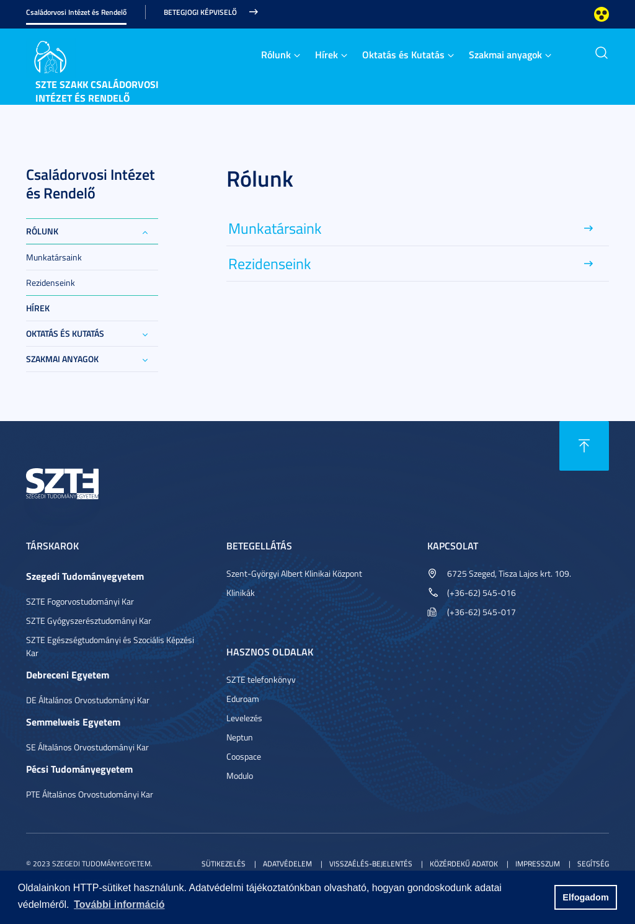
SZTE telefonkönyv (261, 679)
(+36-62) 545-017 (481, 612)
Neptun (239, 737)
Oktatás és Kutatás (403, 54)
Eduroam (242, 698)
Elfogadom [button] (585, 897)
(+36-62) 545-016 (481, 592)
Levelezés (244, 718)
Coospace (243, 756)
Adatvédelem (287, 863)
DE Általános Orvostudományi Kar (87, 700)
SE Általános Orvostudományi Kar (87, 747)
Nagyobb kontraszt (601, 14)
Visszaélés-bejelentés (370, 863)
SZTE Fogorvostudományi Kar (80, 601)
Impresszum (537, 863)
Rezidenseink (50, 282)
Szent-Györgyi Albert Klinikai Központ (294, 573)
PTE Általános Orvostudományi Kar (89, 794)
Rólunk (276, 54)
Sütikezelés (224, 863)
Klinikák (240, 592)
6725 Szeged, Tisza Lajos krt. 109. (509, 573)
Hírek (326, 54)
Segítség (593, 863)
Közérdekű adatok (464, 863)
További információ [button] (119, 904)
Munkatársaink (54, 257)
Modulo (239, 775)
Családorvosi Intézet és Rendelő (76, 12)
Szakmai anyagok (505, 54)
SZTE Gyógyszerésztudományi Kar (88, 620)
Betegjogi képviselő (200, 12)
